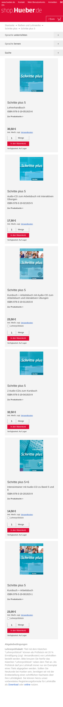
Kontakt (21, 2)
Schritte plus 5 (16, 102)
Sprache (16, 35)
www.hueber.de (8, 2)
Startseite (9, 25)
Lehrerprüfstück (16, 326)
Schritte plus (11, 28)
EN (3, 5)
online (27, 684)
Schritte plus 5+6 (18, 482)
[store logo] (21, 10)
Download (13, 684)
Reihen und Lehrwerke (29, 25)
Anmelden (52, 2)
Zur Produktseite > (15, 116)
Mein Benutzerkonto (36, 2)
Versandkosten (27, 132)
